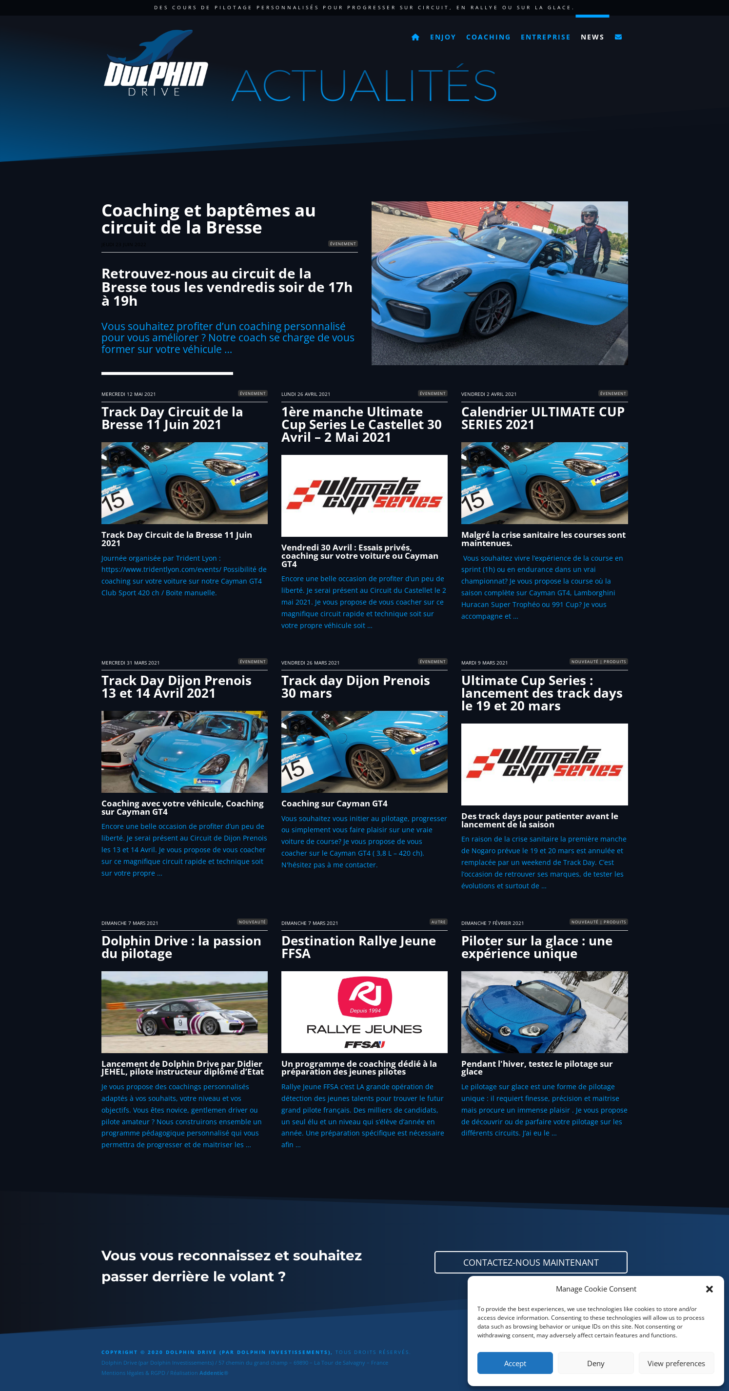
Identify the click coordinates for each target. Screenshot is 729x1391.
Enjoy (443, 36)
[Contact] (619, 34)
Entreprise (546, 36)
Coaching (488, 36)
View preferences (676, 1363)
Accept (515, 1363)
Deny (596, 1363)
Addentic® (213, 1372)
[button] (709, 1289)
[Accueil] (416, 34)
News (593, 36)
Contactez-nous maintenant (531, 1262)
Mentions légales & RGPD (133, 1372)
